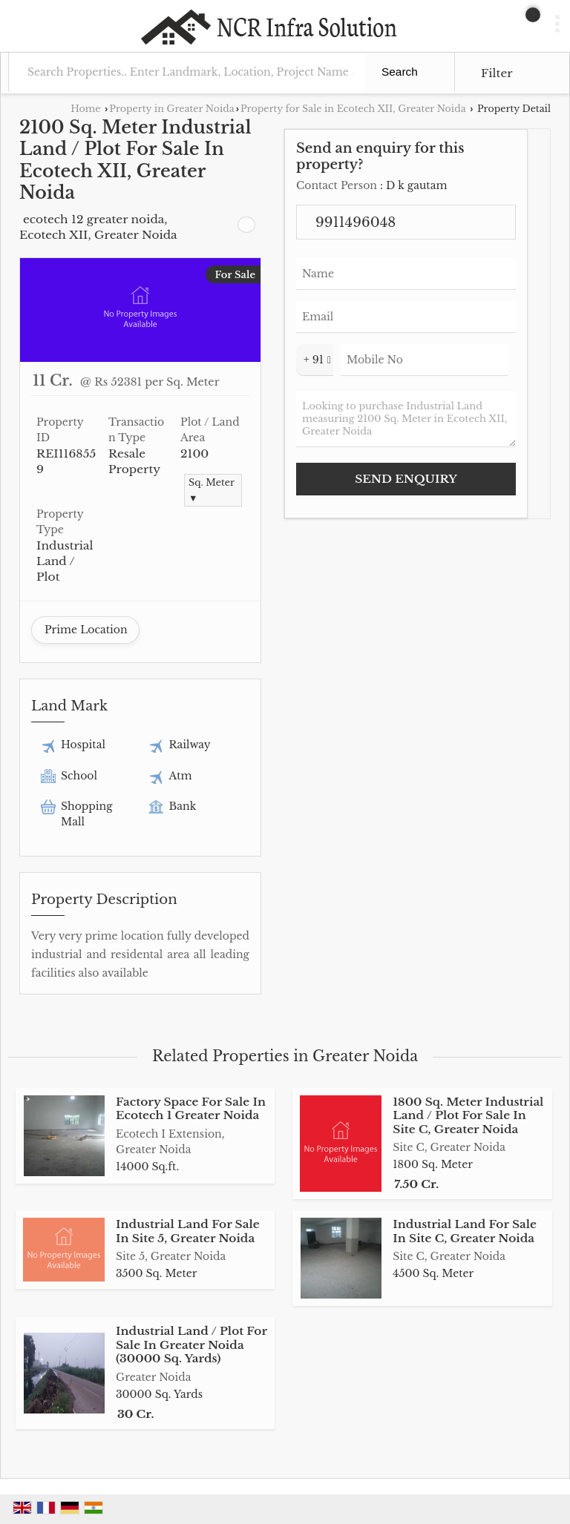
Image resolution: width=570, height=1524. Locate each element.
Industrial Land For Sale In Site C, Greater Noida (465, 1230)
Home (85, 108)
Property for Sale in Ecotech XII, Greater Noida (353, 108)
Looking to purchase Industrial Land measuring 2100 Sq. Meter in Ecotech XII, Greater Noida (406, 419)
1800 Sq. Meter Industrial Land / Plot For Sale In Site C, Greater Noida (468, 1115)
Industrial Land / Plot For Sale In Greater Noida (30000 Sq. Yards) (191, 1344)
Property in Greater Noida (171, 108)
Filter (497, 73)
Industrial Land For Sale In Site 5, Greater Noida (188, 1230)
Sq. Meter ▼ (212, 490)
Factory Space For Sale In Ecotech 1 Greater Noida (191, 1108)
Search (399, 71)
